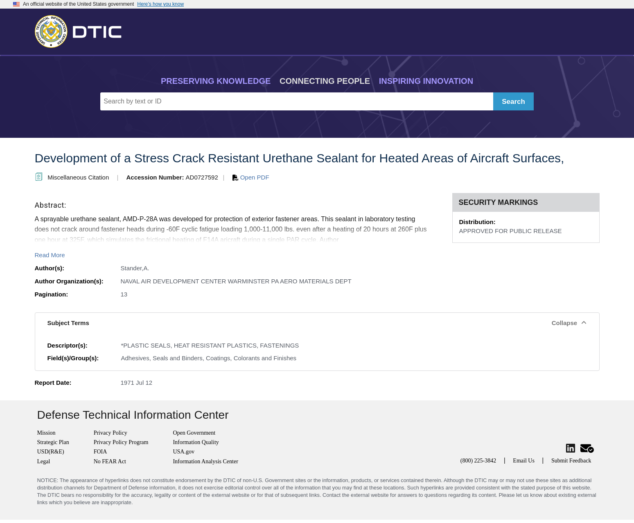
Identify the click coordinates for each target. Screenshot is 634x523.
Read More (50, 254)
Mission (46, 433)
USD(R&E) (50, 452)
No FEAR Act (110, 461)
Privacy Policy (110, 433)
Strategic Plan (53, 442)
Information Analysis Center (205, 461)
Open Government (194, 433)
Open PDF (250, 177)
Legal (43, 461)
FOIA (100, 452)
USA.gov (183, 452)
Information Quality (196, 442)
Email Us (524, 461)
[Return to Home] (82, 29)
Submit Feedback (571, 461)
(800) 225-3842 (478, 461)
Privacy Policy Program (121, 442)
